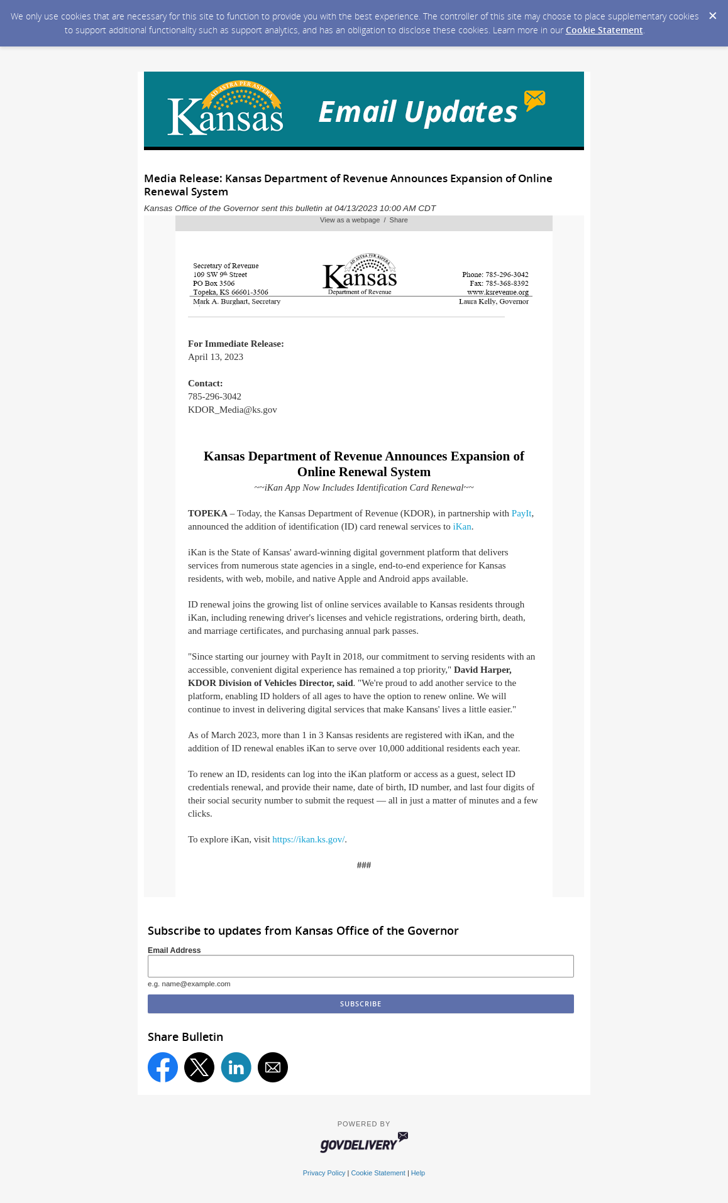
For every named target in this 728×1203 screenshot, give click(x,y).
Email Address (174, 950)
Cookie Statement (604, 30)
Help (418, 1173)
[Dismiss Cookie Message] (712, 12)
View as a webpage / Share (364, 220)
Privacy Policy (324, 1173)
